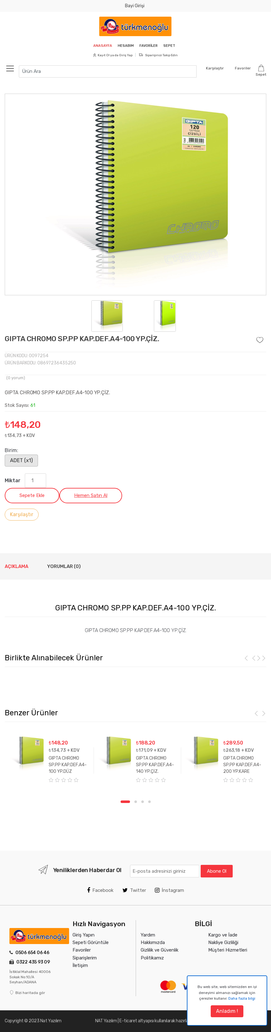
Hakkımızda (153, 942)
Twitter (134, 890)
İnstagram (169, 890)
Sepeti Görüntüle (91, 942)
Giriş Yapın (84, 935)
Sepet (171, 46)
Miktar (12, 480)
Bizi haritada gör (27, 993)
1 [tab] (125, 801)
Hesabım (125, 46)
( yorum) (15, 377)
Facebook (100, 890)
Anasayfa (100, 46)
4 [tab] (149, 801)
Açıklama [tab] (16, 566)
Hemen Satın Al (90, 495)
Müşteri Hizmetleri (227, 950)
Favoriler (149, 46)
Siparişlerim (85, 958)
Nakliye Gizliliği (223, 942)
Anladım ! (227, 1011)
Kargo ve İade (222, 935)
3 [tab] (142, 801)
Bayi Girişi (134, 5)
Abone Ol (216, 871)
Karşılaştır (21, 514)
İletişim (80, 965)
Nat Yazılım (51, 1021)
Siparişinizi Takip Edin (158, 55)
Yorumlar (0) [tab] (64, 566)
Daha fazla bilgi (241, 998)
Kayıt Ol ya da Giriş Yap (113, 55)
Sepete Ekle (32, 495)
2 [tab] (135, 801)
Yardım (148, 935)
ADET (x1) (21, 460)
